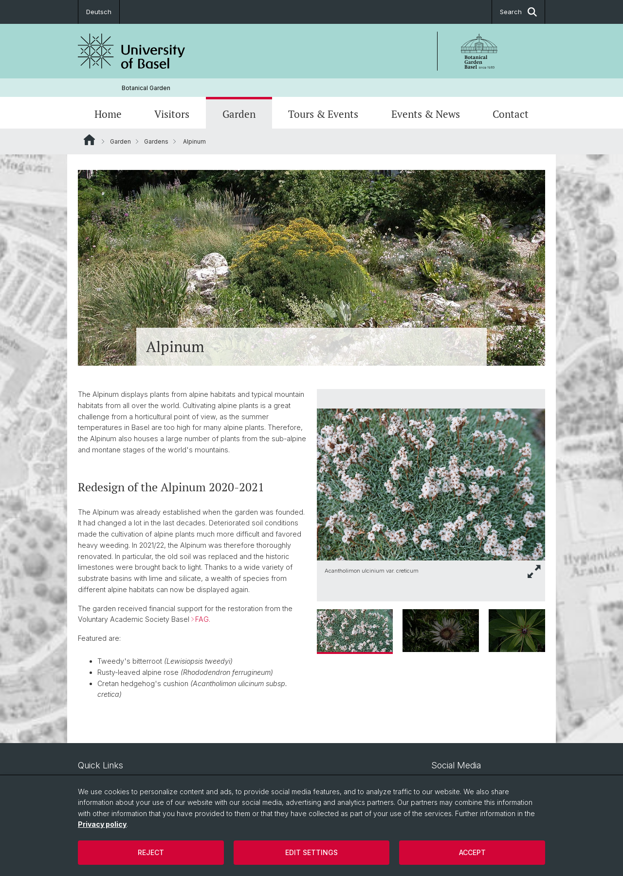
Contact (511, 114)
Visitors (171, 114)
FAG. (202, 619)
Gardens (156, 141)
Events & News (425, 114)
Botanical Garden (146, 88)
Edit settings (311, 852)
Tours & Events (323, 114)
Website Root (89, 139)
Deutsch (98, 12)
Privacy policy (102, 824)
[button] (534, 571)
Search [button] (518, 12)
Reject (151, 852)
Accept (472, 852)
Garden (239, 114)
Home (108, 114)
